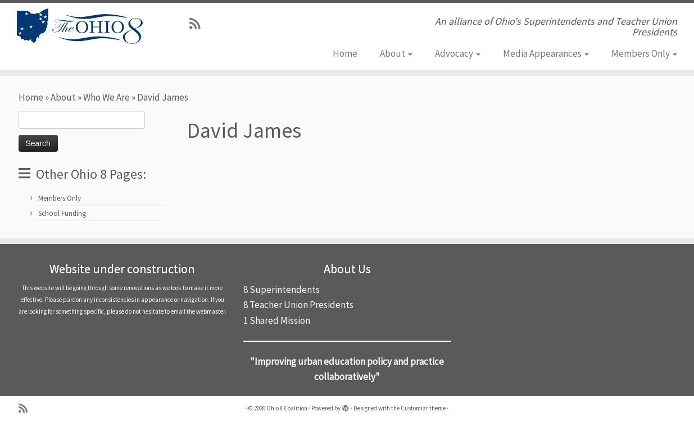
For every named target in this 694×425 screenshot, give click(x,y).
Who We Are (106, 97)
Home (345, 53)
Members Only (644, 53)
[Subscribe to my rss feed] (198, 23)
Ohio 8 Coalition (286, 408)
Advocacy (457, 53)
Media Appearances (546, 53)
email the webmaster (198, 311)
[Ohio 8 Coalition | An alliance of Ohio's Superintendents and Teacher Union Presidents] (80, 26)
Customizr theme (423, 408)
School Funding (62, 213)
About (396, 53)
